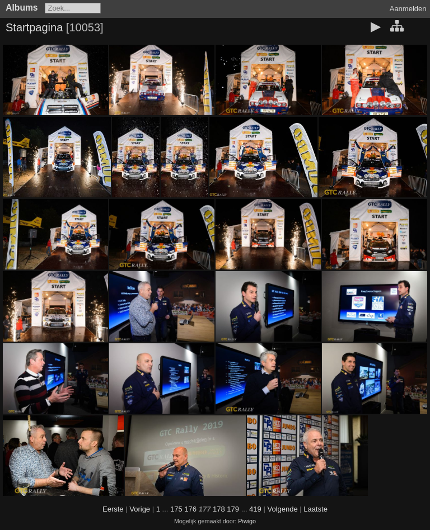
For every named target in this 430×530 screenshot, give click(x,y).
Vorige (139, 509)
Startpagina (34, 27)
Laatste (315, 509)
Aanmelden (408, 8)
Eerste (113, 509)
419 (255, 509)
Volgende (282, 509)
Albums (22, 7)
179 (233, 509)
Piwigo (247, 521)
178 (219, 509)
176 (190, 509)
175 (176, 509)
